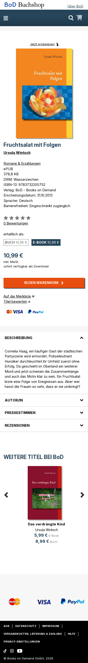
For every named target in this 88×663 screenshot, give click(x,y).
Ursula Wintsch (17, 152)
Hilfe (71, 633)
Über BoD (75, 6)
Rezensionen (17, 425)
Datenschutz (25, 626)
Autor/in (14, 400)
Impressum (50, 626)
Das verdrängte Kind (46, 524)
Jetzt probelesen (42, 44)
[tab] (44, 335)
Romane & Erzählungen (22, 163)
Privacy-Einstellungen (22, 641)
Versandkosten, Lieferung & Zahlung (33, 633)
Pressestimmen (20, 412)
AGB (6, 626)
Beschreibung (18, 338)
